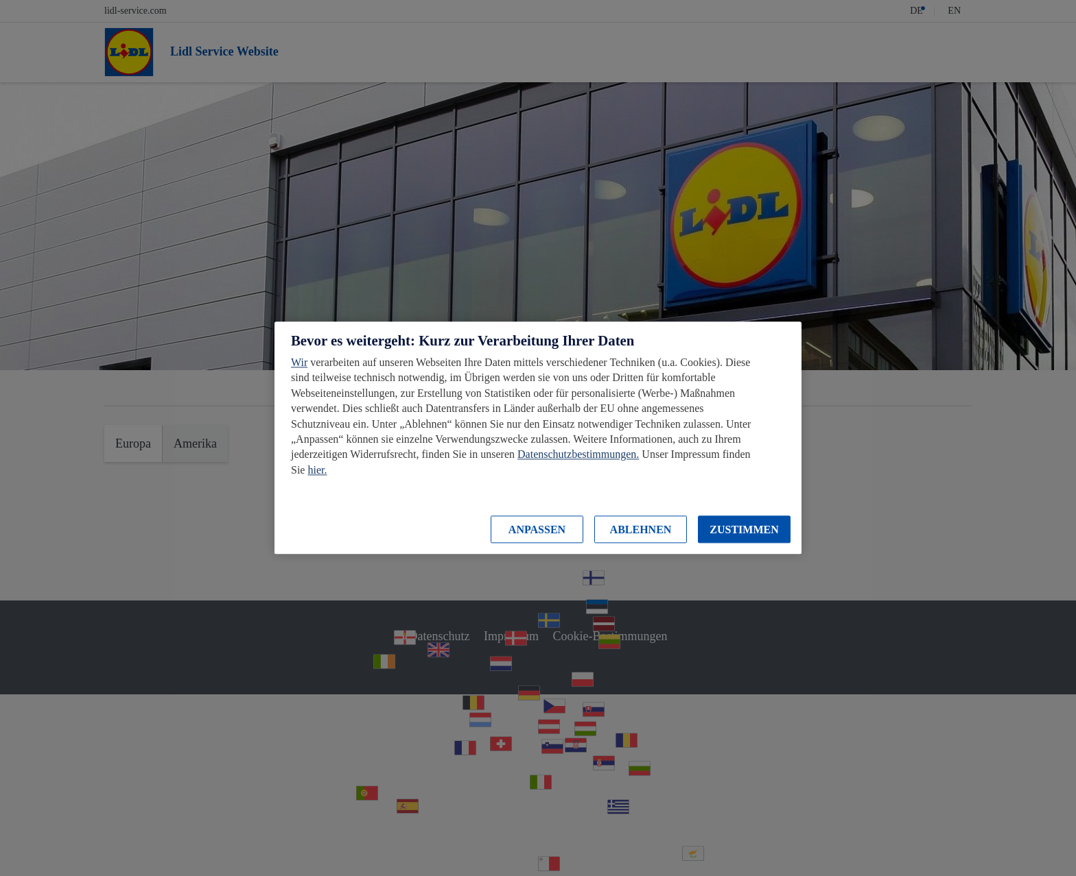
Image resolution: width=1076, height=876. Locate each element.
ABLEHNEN (641, 529)
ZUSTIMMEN (744, 529)
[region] (538, 437)
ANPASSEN (536, 529)
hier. (317, 470)
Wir (299, 362)
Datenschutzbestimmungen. (578, 455)
